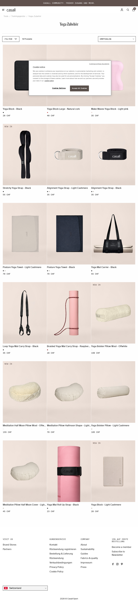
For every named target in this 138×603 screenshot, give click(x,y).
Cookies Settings (59, 88)
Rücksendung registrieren (63, 549)
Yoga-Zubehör (34, 16)
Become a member (121, 547)
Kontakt (53, 544)
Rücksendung (57, 558)
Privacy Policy (57, 567)
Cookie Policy (56, 571)
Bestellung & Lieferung (61, 553)
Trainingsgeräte (18, 16)
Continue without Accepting (99, 64)
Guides (84, 553)
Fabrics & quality (89, 558)
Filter (11, 39)
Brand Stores (9, 544)
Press (83, 567)
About (84, 544)
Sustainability (87, 549)
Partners (7, 549)
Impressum (86, 562)
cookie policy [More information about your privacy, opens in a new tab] (49, 81)
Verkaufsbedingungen (61, 562)
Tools (6, 16)
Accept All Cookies (79, 88)
